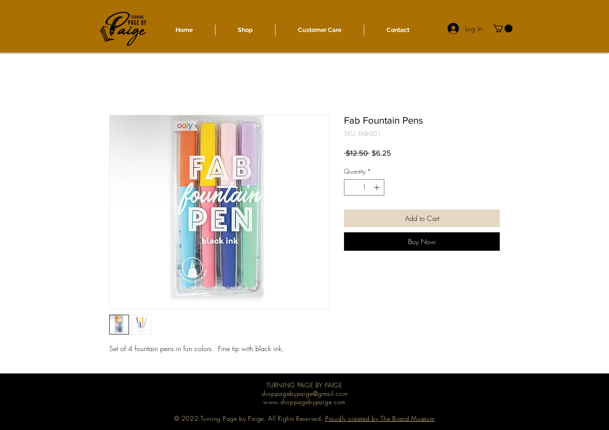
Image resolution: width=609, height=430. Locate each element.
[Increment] (377, 187)
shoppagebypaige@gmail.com (305, 393)
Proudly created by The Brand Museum (380, 418)
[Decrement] (350, 187)
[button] (502, 28)
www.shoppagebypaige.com (304, 402)
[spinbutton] (364, 187)
